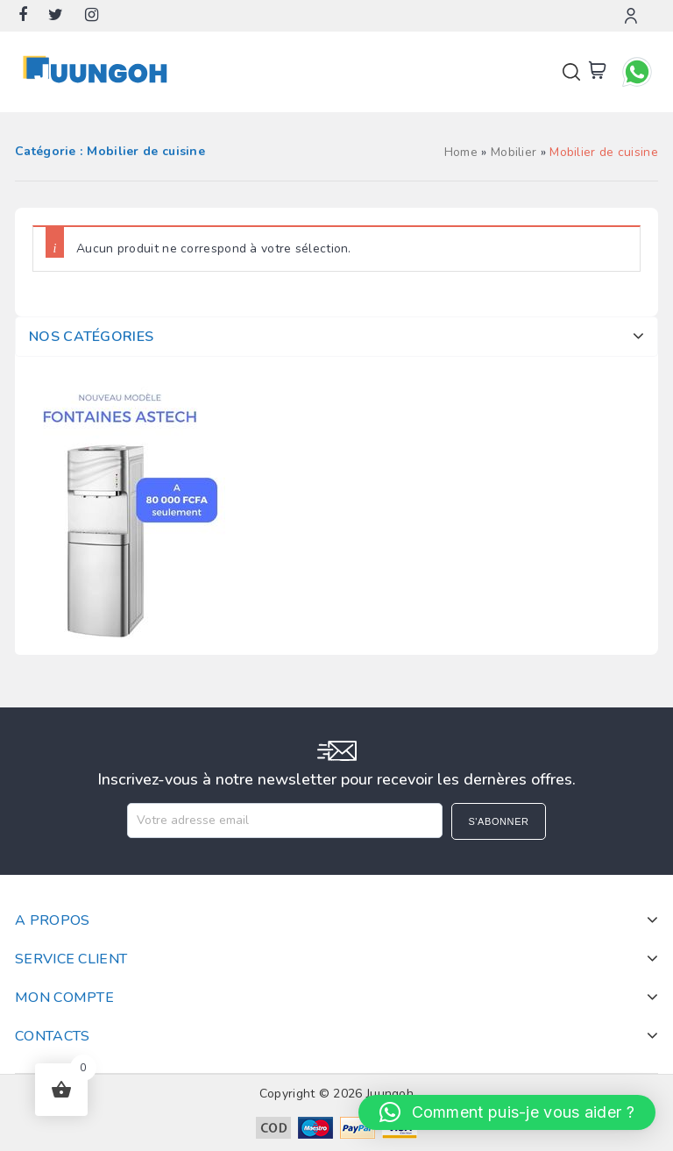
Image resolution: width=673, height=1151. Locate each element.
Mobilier (513, 152)
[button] (506, 1112)
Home (461, 152)
